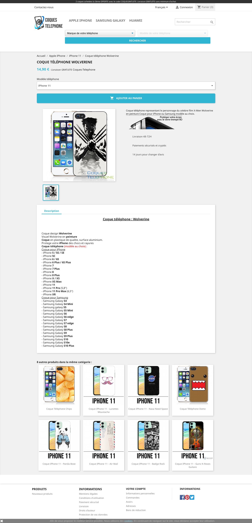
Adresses (131, 505)
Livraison (84, 506)
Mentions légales (88, 493)
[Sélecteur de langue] (162, 7)
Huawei (135, 20)
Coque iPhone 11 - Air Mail (103, 463)
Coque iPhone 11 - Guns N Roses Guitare (192, 465)
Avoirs (129, 501)
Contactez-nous (44, 7)
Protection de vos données (93, 514)
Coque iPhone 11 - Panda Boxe (59, 463)
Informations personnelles (140, 493)
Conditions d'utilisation (91, 497)
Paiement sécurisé (89, 502)
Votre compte (136, 489)
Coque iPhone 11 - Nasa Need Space (148, 408)
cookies (128, 520)
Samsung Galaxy (110, 20)
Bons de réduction (136, 510)
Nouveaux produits (42, 493)
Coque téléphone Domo (193, 408)
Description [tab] (51, 211)
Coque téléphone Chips (59, 408)
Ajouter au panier (126, 98)
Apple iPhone (80, 20)
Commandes (133, 497)
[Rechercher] (195, 21)
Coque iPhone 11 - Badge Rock (148, 463)
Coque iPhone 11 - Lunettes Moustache (103, 410)
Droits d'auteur (87, 510)
